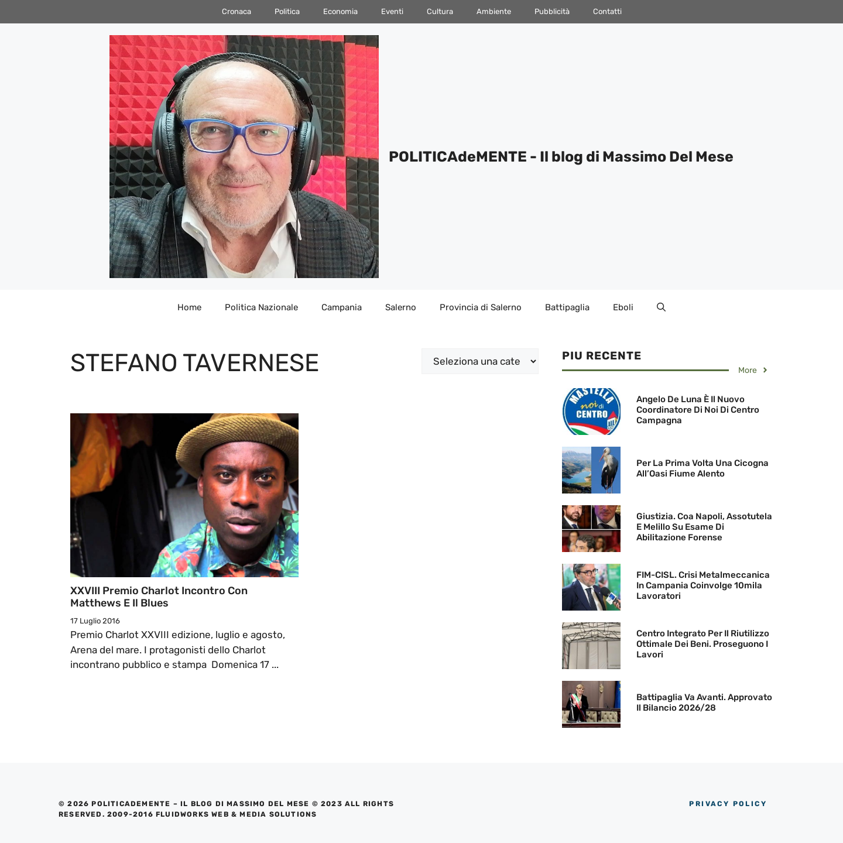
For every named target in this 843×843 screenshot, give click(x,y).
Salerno (400, 307)
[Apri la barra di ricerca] (661, 307)
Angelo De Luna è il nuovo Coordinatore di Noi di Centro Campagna (697, 410)
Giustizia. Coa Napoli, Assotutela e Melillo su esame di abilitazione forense (704, 527)
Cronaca (236, 11)
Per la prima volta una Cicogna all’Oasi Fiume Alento (702, 468)
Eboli (623, 307)
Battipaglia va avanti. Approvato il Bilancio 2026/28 (704, 702)
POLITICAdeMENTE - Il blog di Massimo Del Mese (561, 156)
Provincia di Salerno (481, 307)
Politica (287, 11)
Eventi (392, 11)
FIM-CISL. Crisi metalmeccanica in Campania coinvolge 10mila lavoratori (703, 585)
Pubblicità (552, 11)
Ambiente (494, 11)
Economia (340, 11)
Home (189, 307)
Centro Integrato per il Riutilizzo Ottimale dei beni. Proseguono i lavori (702, 644)
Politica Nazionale (261, 307)
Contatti (607, 11)
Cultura (440, 11)
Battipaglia (567, 307)
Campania (341, 307)
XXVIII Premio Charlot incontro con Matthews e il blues (159, 597)
